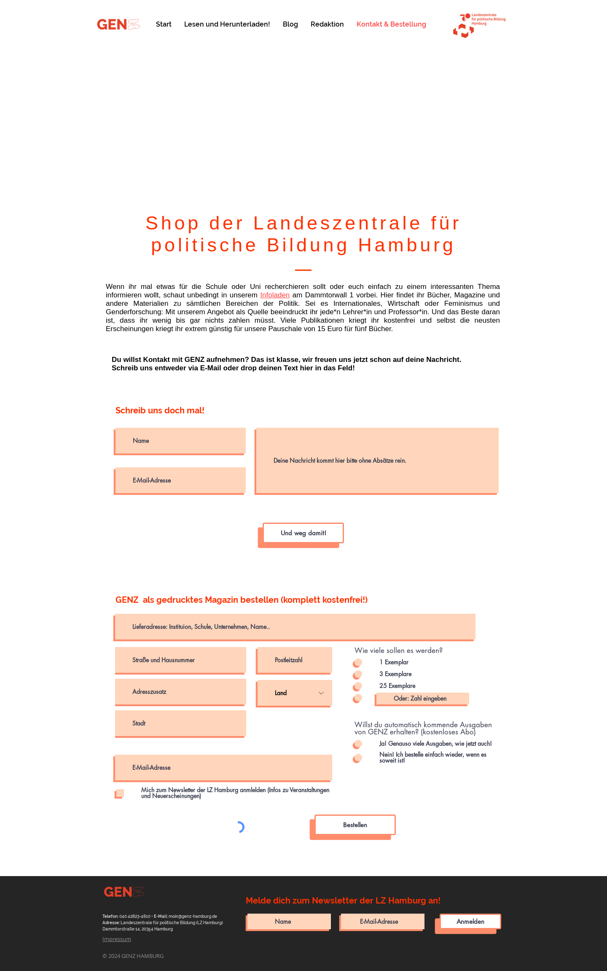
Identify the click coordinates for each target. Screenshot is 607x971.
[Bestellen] (355, 825)
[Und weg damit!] (303, 533)
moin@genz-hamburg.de (193, 916)
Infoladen (275, 295)
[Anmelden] (470, 921)
